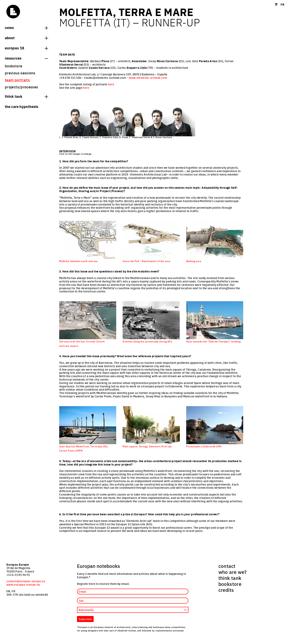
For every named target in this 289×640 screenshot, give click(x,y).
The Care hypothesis (21, 106)
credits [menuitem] (226, 589)
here (111, 84)
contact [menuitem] (227, 565)
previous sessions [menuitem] (20, 72)
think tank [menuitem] (229, 577)
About (26, 37)
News (26, 27)
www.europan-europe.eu (23, 584)
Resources (26, 58)
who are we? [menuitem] (232, 571)
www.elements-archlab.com (148, 78)
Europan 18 (26, 47)
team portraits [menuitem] (17, 79)
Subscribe (85, 619)
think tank (26, 96)
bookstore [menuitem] (13, 65)
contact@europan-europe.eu (25, 581)
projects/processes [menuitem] (21, 86)
